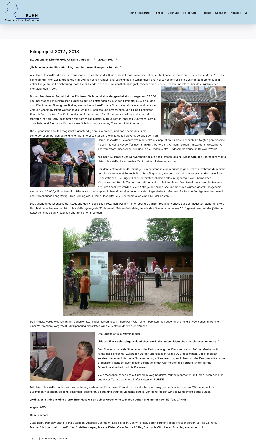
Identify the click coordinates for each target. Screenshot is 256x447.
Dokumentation (48, 438)
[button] (246, 11)
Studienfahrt (62, 438)
